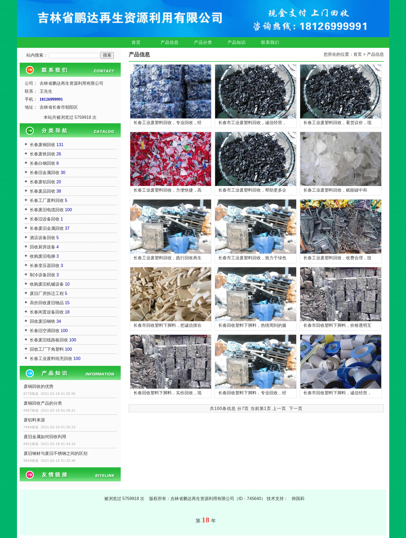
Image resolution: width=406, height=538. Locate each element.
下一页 (296, 408)
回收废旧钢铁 (42, 321)
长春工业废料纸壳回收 (51, 358)
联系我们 (270, 42)
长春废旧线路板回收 (49, 340)
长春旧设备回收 (45, 219)
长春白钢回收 (42, 163)
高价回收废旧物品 (47, 302)
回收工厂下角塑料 (47, 349)
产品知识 (237, 42)
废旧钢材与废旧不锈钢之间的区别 (55, 453)
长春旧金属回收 (45, 172)
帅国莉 (298, 498)
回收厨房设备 (42, 247)
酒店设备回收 (42, 237)
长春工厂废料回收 (47, 200)
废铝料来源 (34, 420)
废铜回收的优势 (38, 386)
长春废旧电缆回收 (47, 209)
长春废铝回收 (42, 182)
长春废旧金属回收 (47, 228)
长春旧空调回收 (45, 330)
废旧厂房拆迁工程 (47, 293)
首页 (136, 42)
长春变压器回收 (45, 265)
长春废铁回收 (42, 154)
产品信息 (170, 42)
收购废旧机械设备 (47, 284)
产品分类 (203, 42)
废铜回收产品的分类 (43, 403)
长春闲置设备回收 (47, 312)
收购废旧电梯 (42, 256)
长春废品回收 (42, 191)
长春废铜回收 (42, 144)
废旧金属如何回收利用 (45, 436)
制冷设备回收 (42, 275)
